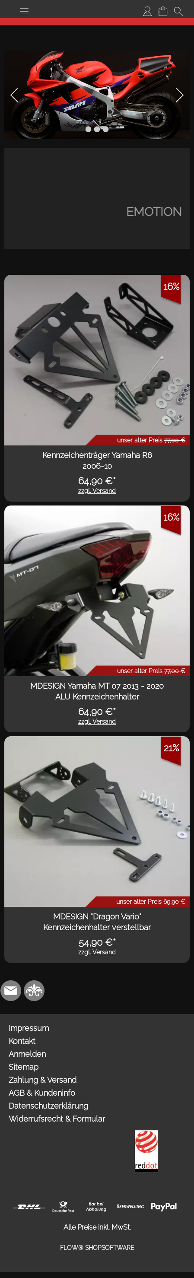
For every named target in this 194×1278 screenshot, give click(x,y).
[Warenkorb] (163, 11)
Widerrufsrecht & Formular (57, 1118)
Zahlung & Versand (42, 1079)
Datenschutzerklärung (48, 1105)
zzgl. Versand (97, 490)
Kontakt (22, 1041)
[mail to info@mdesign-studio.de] (11, 990)
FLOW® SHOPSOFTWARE (97, 1247)
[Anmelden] (147, 11)
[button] (24, 11)
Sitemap (23, 1066)
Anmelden (27, 1054)
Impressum (29, 1028)
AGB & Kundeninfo (42, 1092)
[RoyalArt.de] (34, 990)
